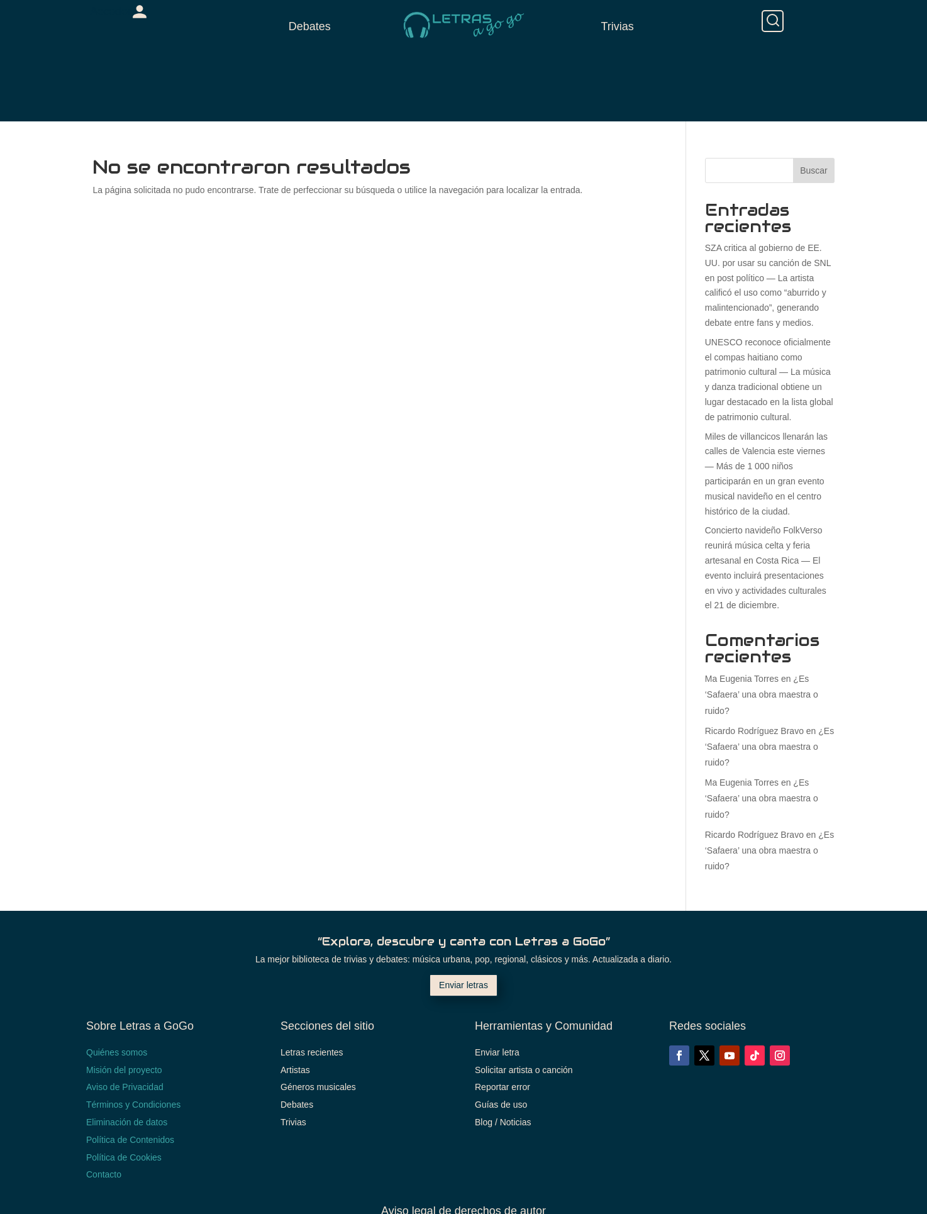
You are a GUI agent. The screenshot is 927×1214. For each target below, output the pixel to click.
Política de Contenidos (130, 1140)
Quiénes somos (116, 1052)
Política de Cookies (124, 1157)
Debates (310, 26)
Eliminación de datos (126, 1122)
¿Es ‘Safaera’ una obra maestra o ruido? (761, 694)
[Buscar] (773, 21)
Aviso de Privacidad (125, 1087)
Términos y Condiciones (133, 1105)
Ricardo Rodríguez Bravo (754, 731)
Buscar (814, 170)
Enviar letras (463, 985)
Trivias (617, 26)
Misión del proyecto (124, 1070)
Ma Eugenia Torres (742, 679)
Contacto (103, 1174)
